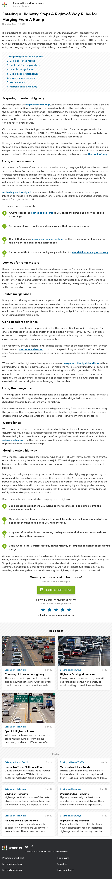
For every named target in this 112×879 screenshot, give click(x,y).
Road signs (63, 857)
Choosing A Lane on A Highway (25, 674)
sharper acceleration (31, 349)
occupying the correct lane (47, 238)
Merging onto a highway (23, 86)
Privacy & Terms (65, 869)
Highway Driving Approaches (21, 820)
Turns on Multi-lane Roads (75, 767)
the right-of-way (97, 154)
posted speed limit (42, 212)
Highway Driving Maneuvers (77, 674)
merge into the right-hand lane (81, 363)
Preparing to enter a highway (26, 56)
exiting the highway (13, 439)
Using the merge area (22, 77)
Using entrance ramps (22, 60)
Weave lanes (17, 82)
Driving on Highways (16, 793)
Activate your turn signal (16, 192)
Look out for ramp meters (25, 65)
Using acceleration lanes (24, 73)
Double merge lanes (21, 69)
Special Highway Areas (19, 731)
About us (62, 863)
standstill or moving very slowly (90, 252)
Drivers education (12, 863)
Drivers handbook (12, 869)
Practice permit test (13, 857)
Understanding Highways (74, 793)
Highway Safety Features (74, 820)
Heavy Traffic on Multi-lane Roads (25, 767)
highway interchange (38, 104)
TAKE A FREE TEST (56, 590)
